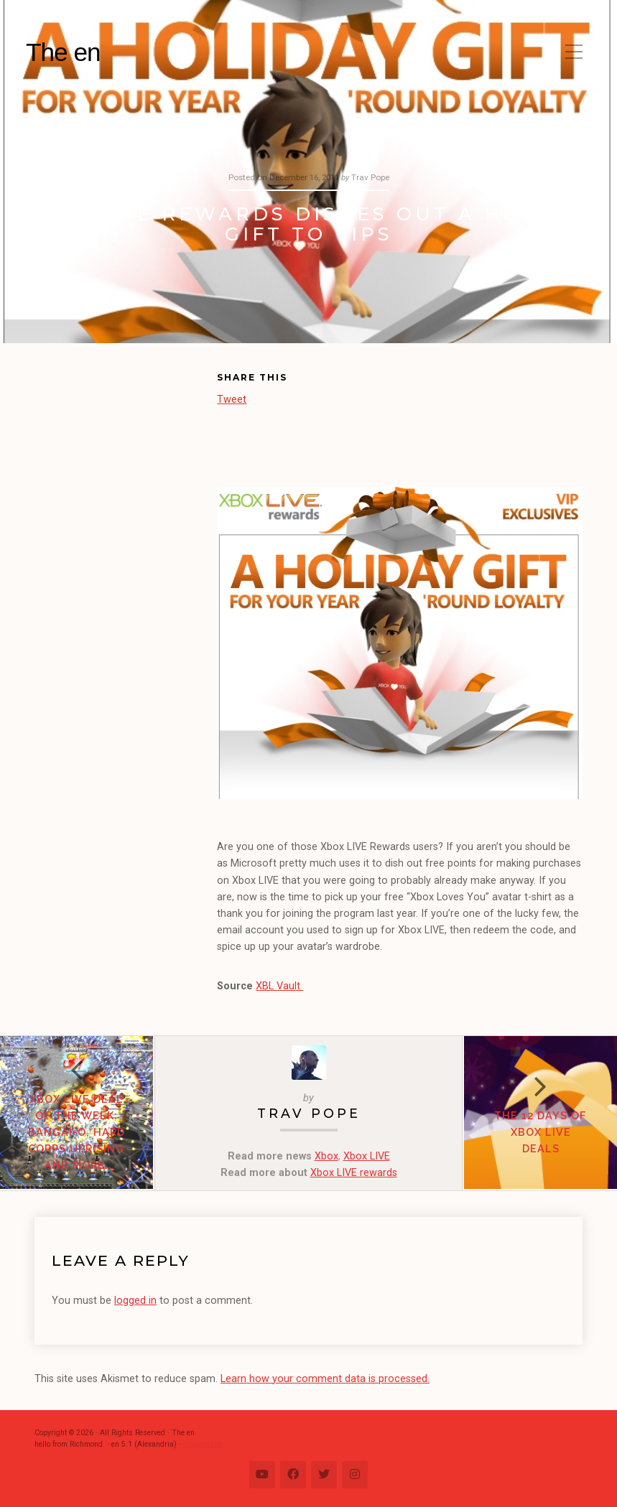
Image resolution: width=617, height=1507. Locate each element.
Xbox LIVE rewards (353, 1173)
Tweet (231, 398)
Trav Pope (309, 1113)
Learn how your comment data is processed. (325, 1379)
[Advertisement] (126, 448)
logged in (135, 1300)
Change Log (203, 1444)
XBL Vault (279, 986)
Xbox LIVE (366, 1156)
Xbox (326, 1156)
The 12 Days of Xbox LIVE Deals (540, 1132)
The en (63, 52)
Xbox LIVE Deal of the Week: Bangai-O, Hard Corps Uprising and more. (77, 1132)
